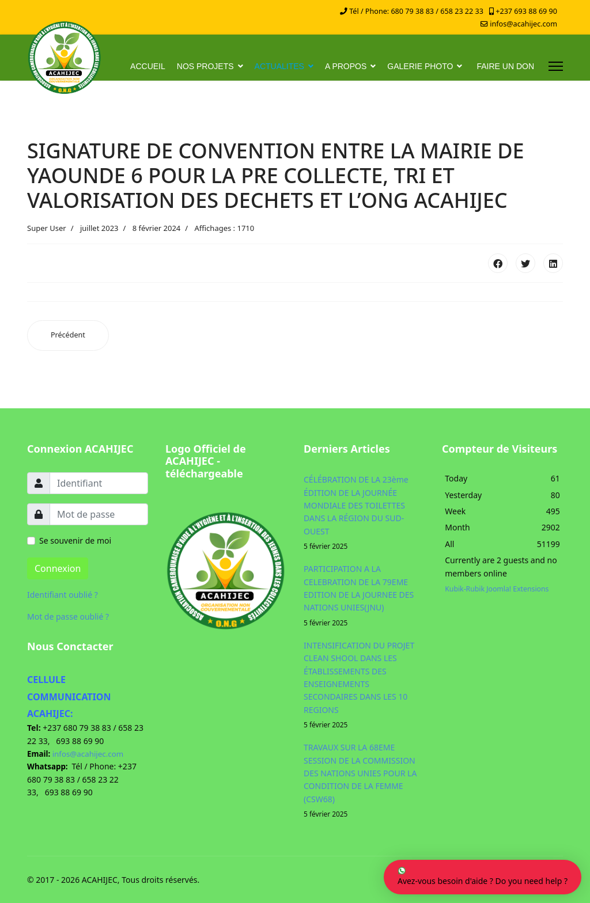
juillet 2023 (99, 228)
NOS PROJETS (205, 66)
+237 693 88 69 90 (526, 11)
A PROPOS (345, 66)
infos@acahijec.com (523, 24)
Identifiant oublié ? (62, 594)
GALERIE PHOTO (420, 66)
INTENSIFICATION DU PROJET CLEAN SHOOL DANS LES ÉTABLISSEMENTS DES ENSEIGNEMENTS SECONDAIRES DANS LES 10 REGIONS (364, 685)
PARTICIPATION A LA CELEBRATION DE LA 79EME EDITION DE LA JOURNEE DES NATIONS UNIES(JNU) (364, 595)
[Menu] (556, 66)
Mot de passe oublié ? (68, 616)
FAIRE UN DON (505, 66)
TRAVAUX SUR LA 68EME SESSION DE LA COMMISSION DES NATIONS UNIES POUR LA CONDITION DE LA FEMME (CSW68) (364, 780)
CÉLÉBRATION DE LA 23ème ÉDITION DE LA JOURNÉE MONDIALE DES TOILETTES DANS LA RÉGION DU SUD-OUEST (364, 513)
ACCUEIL (147, 66)
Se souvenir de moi (75, 540)
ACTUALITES (279, 66)
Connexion (58, 568)
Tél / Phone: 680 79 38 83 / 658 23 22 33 (416, 11)
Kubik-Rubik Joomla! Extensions (497, 589)
